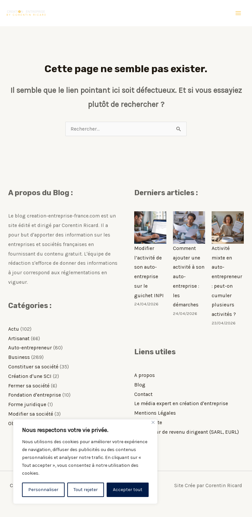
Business (19, 357)
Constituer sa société (33, 367)
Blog (139, 385)
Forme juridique (27, 404)
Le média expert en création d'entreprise (181, 403)
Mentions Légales (155, 413)
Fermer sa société (29, 386)
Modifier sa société (30, 414)
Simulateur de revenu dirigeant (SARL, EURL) (186, 432)
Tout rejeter (86, 489)
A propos (144, 375)
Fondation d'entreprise (34, 395)
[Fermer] (153, 422)
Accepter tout (127, 489)
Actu (13, 329)
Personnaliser (43, 489)
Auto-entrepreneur (30, 348)
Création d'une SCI (30, 376)
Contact (143, 394)
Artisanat (19, 338)
